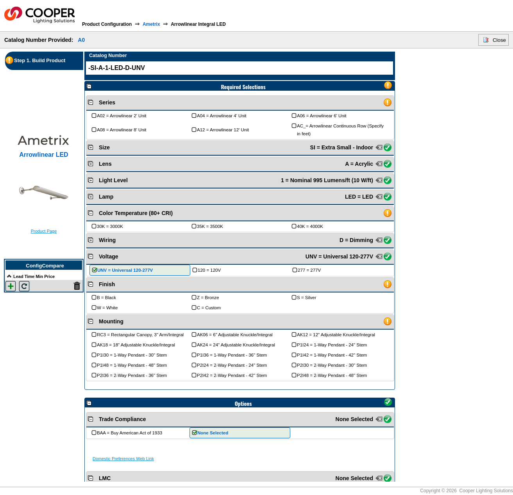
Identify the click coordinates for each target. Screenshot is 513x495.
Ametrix (151, 24)
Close (499, 40)
